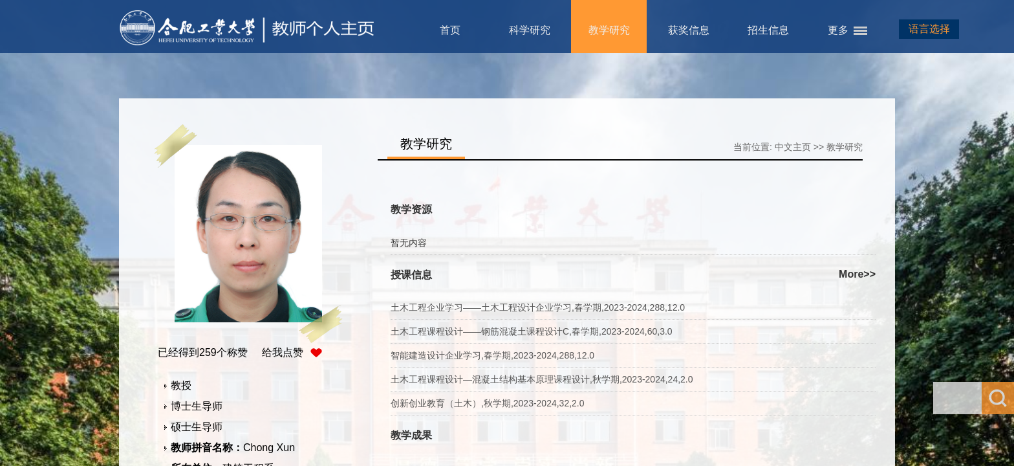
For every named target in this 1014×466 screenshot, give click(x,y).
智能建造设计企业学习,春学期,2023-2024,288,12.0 (492, 355)
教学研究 (609, 30)
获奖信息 (688, 30)
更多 (838, 30)
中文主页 (793, 147)
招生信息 (768, 30)
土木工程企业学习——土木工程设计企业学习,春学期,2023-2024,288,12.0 (538, 307)
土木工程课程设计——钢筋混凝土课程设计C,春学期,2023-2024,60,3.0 (532, 331)
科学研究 (529, 30)
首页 (450, 30)
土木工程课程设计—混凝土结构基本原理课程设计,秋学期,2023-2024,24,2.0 (542, 379)
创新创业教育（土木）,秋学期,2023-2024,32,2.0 (488, 403)
